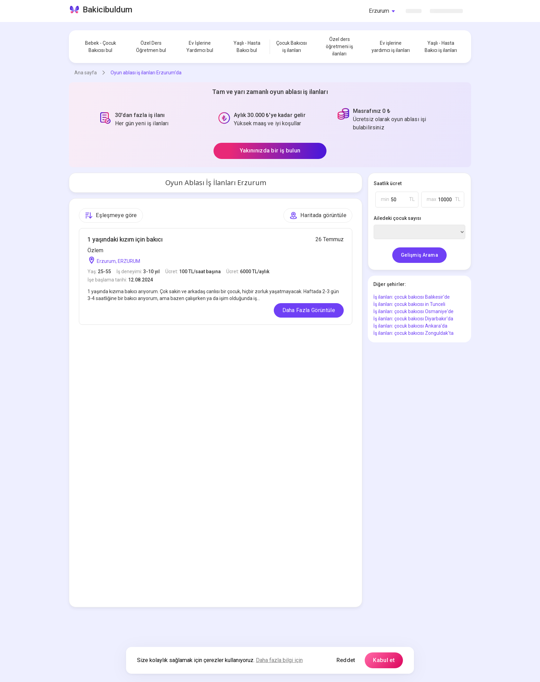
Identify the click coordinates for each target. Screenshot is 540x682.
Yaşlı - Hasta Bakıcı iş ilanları (441, 46)
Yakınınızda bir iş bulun (270, 150)
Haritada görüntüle (317, 215)
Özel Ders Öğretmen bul (151, 46)
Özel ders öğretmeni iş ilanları (339, 46)
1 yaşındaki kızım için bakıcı (125, 239)
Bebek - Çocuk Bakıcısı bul (100, 46)
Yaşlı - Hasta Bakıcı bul (246, 46)
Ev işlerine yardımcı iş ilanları (391, 46)
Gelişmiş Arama (419, 255)
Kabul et (384, 660)
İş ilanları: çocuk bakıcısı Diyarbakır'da (413, 318)
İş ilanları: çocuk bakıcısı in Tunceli (409, 304)
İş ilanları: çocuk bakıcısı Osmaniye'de (413, 311)
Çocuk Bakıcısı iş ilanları (291, 46)
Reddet (345, 660)
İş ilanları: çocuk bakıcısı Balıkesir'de (411, 297)
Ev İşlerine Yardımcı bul (199, 46)
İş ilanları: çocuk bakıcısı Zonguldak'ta (413, 333)
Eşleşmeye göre (111, 215)
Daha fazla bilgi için (279, 660)
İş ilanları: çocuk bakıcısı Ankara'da (410, 326)
